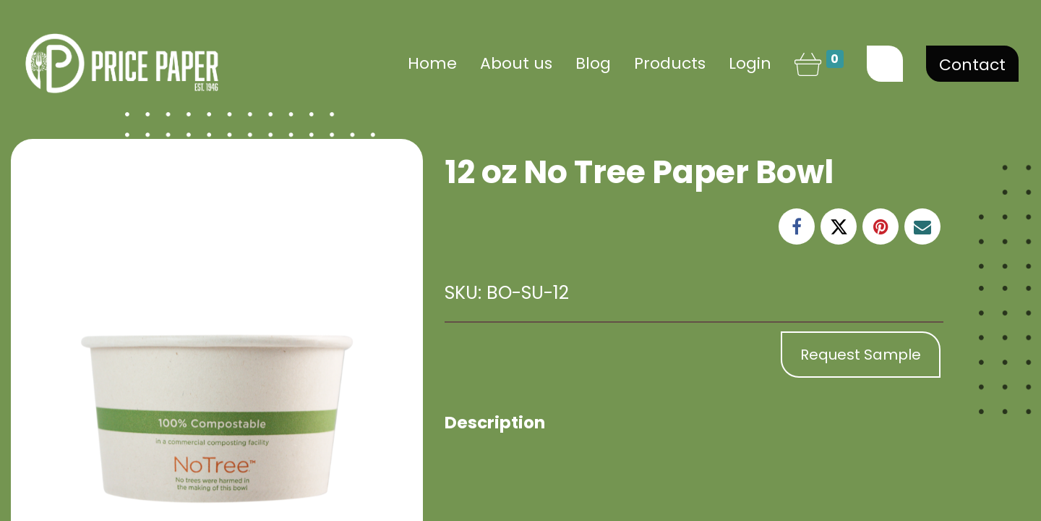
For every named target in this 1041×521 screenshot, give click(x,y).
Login (750, 63)
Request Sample (860, 354)
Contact (972, 65)
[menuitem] (432, 63)
